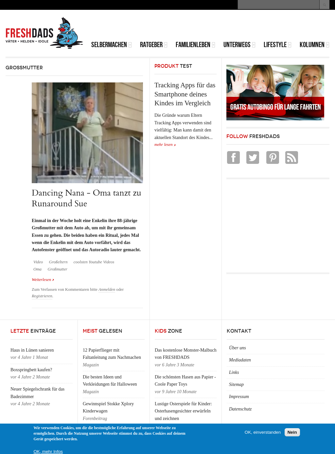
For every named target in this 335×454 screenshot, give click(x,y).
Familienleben (195, 44)
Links (234, 372)
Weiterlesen (43, 279)
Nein (292, 432)
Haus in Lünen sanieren (32, 350)
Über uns (237, 347)
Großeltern (58, 262)
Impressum (239, 396)
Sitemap (236, 384)
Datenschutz (240, 409)
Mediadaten (240, 360)
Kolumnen (314, 44)
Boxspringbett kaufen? (31, 369)
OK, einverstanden (263, 432)
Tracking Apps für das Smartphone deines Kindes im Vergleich (184, 94)
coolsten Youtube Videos (94, 262)
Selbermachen (111, 44)
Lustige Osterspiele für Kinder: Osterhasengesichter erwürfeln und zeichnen (183, 411)
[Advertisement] (252, 26)
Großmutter (57, 269)
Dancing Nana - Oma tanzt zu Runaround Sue (86, 198)
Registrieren (42, 296)
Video (38, 262)
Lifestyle (277, 44)
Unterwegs (239, 44)
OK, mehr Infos (48, 451)
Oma (37, 269)
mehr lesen (163, 144)
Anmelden (106, 289)
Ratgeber (154, 44)
